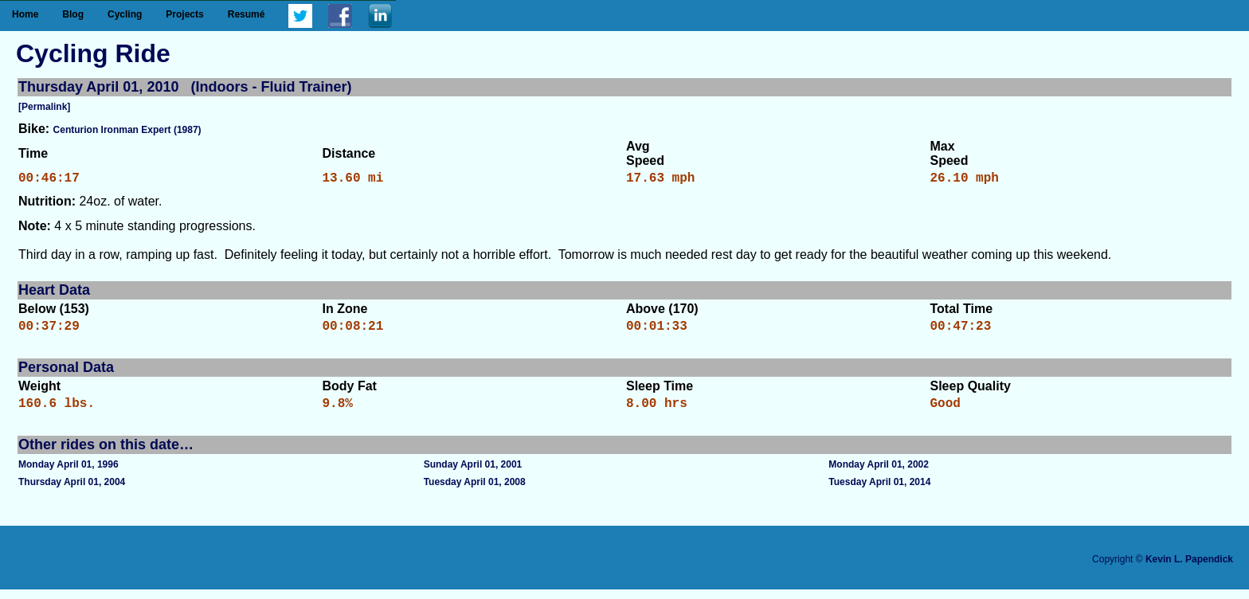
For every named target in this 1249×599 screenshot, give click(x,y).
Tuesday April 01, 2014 (879, 491)
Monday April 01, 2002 (878, 474)
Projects (184, 14)
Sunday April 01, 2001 (473, 474)
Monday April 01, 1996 (68, 474)
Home (25, 14)
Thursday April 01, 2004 (71, 491)
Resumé (246, 14)
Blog (73, 14)
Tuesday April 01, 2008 (475, 491)
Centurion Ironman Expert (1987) (127, 129)
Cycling (125, 14)
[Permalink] (44, 106)
